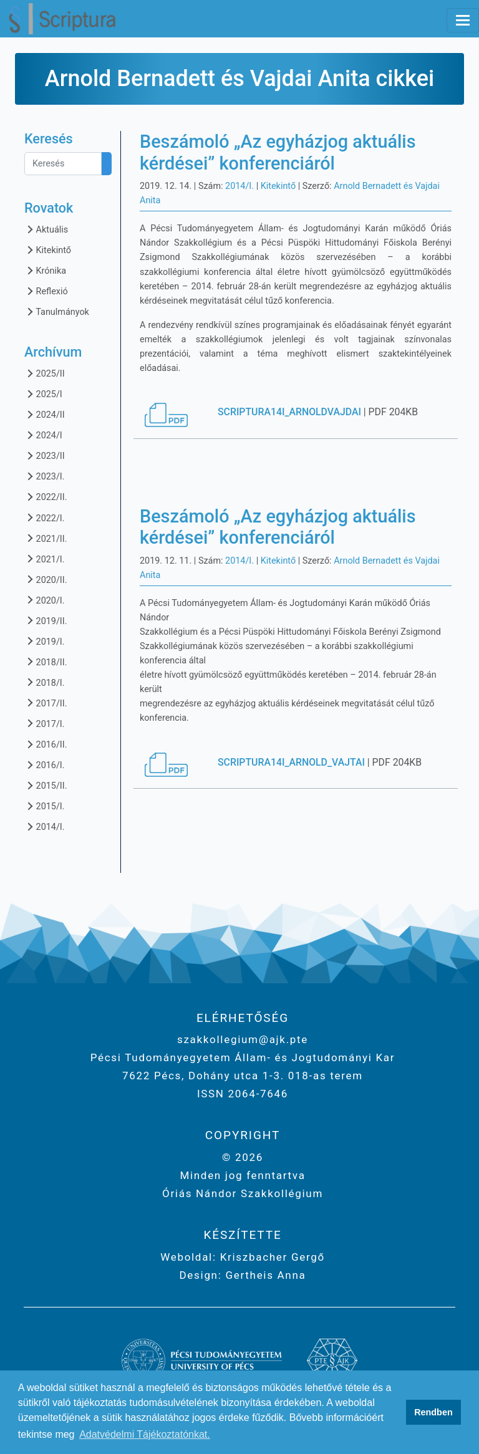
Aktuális (46, 229)
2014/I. (44, 826)
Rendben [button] (433, 1412)
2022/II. (45, 497)
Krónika (45, 270)
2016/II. (45, 744)
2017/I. (44, 723)
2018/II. (45, 662)
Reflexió (46, 291)
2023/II (44, 455)
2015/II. (45, 785)
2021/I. (44, 559)
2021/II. (45, 538)
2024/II (44, 414)
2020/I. (44, 600)
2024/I (43, 435)
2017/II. (45, 703)
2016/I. (44, 765)
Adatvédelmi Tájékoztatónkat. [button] (144, 1434)
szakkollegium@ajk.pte (242, 1039)
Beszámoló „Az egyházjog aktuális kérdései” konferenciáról (277, 152)
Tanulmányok (56, 311)
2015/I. (44, 806)
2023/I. (44, 476)
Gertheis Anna (264, 1275)
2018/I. (44, 682)
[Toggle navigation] (463, 20)
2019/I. (44, 641)
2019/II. (45, 621)
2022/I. (44, 518)
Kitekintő (47, 250)
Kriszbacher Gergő (270, 1257)
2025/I (43, 394)
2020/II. (45, 579)
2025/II (44, 373)
